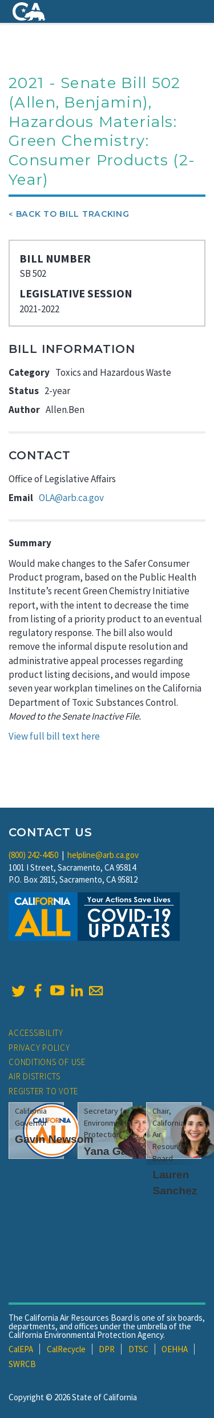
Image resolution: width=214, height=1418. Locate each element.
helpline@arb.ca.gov (103, 854)
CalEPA (21, 1349)
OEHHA (174, 1349)
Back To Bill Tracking (73, 214)
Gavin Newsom (54, 1139)
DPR (107, 1349)
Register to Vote (43, 1091)
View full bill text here (54, 736)
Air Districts (34, 1076)
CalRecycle (66, 1349)
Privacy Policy (39, 1047)
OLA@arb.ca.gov (71, 497)
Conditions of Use (47, 1061)
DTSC (138, 1349)
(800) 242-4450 (33, 854)
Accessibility (36, 1032)
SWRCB (22, 1364)
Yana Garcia (115, 1151)
